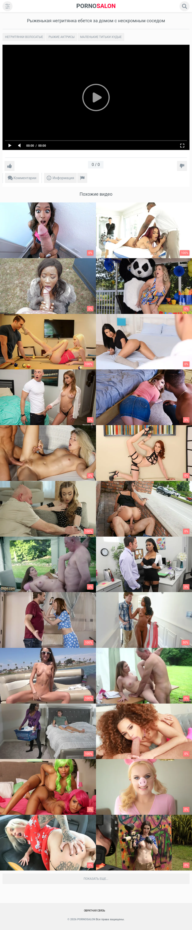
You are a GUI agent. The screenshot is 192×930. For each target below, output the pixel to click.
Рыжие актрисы (61, 37)
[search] (185, 6)
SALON (96, 6)
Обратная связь (94, 910)
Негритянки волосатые (24, 37)
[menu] (7, 6)
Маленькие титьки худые (101, 37)
